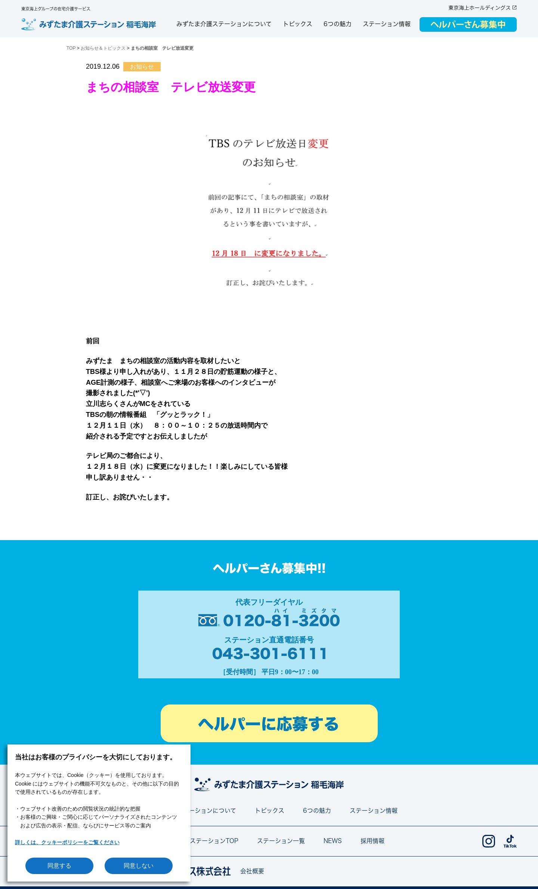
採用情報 (372, 841)
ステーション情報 (387, 24)
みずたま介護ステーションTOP (196, 841)
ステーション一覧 (281, 841)
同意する (59, 865)
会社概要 (252, 871)
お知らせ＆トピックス (103, 48)
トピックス (297, 24)
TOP (71, 48)
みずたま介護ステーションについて (224, 24)
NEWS (333, 841)
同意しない (139, 865)
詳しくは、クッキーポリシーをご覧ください (67, 842)
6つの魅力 (338, 24)
